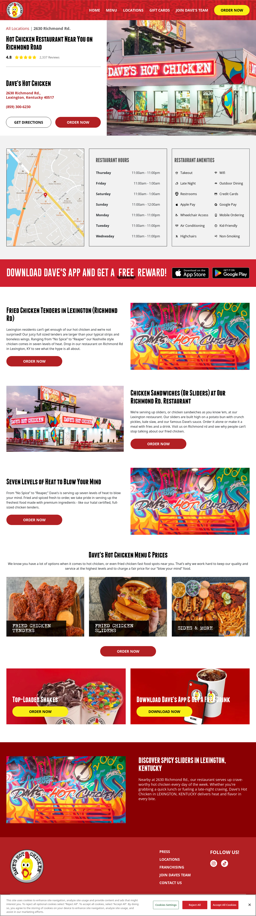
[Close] (249, 904)
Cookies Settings (166, 905)
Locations (133, 10)
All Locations (17, 28)
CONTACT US (170, 882)
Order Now (78, 122)
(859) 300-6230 (18, 106)
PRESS (164, 851)
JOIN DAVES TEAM (175, 875)
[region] (128, 905)
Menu (111, 10)
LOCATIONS (169, 859)
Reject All (195, 905)
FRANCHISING (171, 867)
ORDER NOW (232, 10)
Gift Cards (159, 10)
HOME (94, 10)
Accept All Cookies (224, 905)
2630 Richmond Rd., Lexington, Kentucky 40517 (30, 95)
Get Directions (28, 122)
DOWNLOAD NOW (164, 711)
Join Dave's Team (192, 10)
